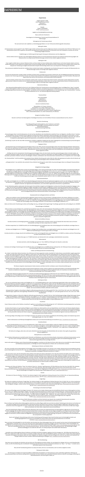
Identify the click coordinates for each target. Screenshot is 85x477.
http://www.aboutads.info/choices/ (33, 275)
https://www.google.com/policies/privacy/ (29, 376)
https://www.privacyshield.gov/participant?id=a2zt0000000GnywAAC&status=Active (42, 400)
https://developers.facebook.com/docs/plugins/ (44, 396)
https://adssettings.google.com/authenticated (54, 376)
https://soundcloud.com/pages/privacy (68, 319)
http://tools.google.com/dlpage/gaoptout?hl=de (69, 369)
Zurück (42, 470)
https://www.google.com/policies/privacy (24, 369)
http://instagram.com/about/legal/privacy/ (60, 436)
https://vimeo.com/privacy (26, 367)
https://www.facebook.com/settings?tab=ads (67, 425)
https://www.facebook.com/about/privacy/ (45, 419)
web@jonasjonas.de (44, 29)
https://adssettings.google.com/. (60, 370)
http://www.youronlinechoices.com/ (58, 275)
